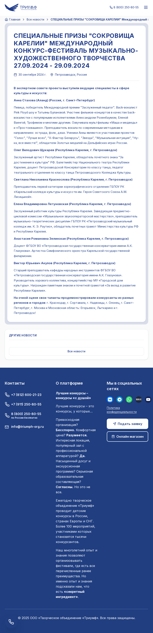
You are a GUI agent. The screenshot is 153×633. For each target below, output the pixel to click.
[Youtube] (148, 399)
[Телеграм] (119, 399)
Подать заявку (127, 424)
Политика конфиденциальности (122, 409)
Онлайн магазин (128, 437)
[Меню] (146, 7)
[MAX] (138, 399)
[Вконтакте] (110, 399)
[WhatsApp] (129, 399)
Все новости (35, 19)
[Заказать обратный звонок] (11, 621)
